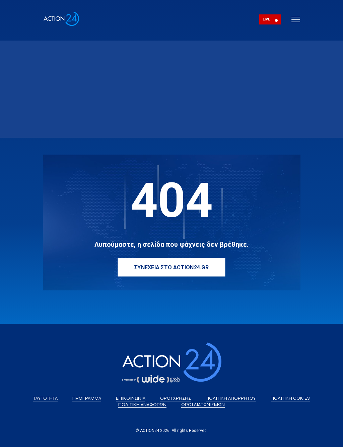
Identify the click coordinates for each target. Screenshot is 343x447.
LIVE (266, 19)
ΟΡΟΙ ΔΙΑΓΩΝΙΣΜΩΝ (203, 404)
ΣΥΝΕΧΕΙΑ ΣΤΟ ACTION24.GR (171, 267)
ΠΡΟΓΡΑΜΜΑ (86, 398)
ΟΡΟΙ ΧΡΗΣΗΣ (175, 398)
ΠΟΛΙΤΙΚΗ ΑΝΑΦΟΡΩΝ (142, 404)
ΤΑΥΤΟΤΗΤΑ (45, 398)
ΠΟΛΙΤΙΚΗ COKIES (290, 398)
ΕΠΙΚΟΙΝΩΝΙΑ (130, 398)
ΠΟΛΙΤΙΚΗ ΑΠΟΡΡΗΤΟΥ (231, 398)
